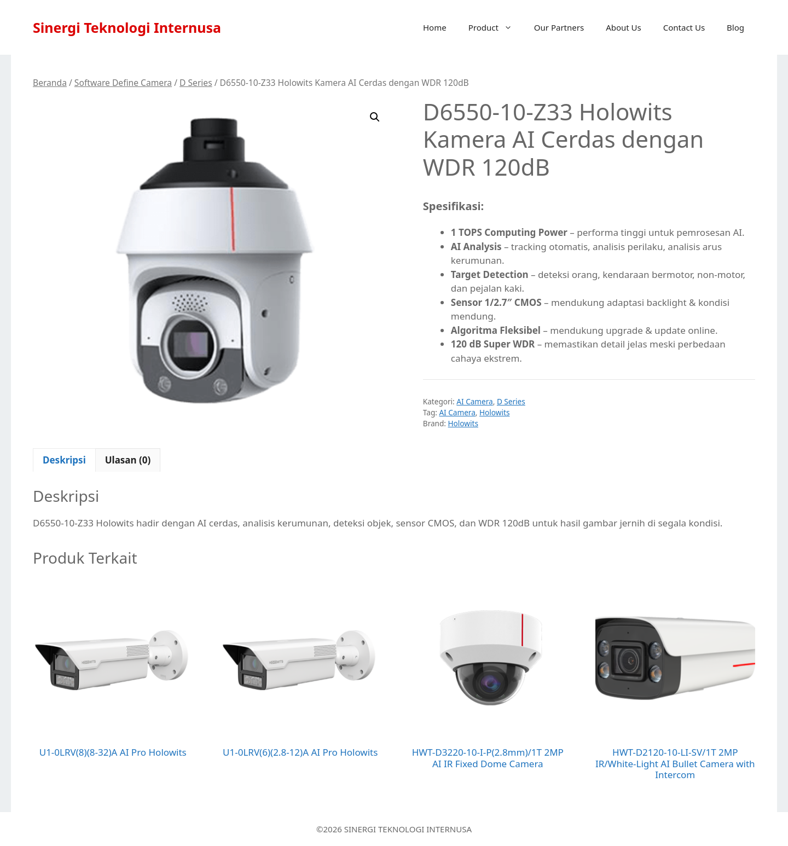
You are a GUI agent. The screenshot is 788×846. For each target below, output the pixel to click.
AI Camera (474, 401)
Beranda (50, 83)
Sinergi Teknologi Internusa (127, 27)
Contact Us (684, 27)
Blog (735, 27)
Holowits (494, 412)
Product (495, 27)
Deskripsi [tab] (64, 460)
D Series (195, 83)
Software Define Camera (123, 83)
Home (435, 27)
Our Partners (559, 27)
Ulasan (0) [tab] (128, 460)
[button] (375, 117)
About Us (623, 27)
